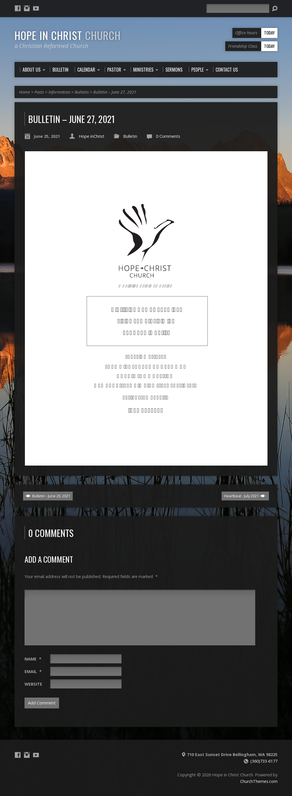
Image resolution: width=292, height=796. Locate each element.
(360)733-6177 (263, 761)
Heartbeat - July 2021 (244, 495)
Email (33, 671)
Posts (39, 92)
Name (33, 659)
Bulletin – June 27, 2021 (114, 92)
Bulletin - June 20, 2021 (48, 495)
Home (24, 92)
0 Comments (168, 136)
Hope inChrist (91, 136)
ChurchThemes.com (258, 781)
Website (33, 684)
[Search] (237, 8)
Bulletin (82, 92)
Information (59, 92)
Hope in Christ (68, 35)
